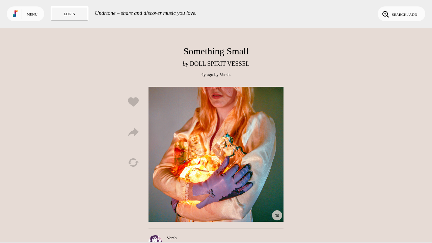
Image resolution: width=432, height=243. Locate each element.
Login (69, 14)
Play (216, 154)
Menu (32, 14)
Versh (225, 74)
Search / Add (399, 14)
